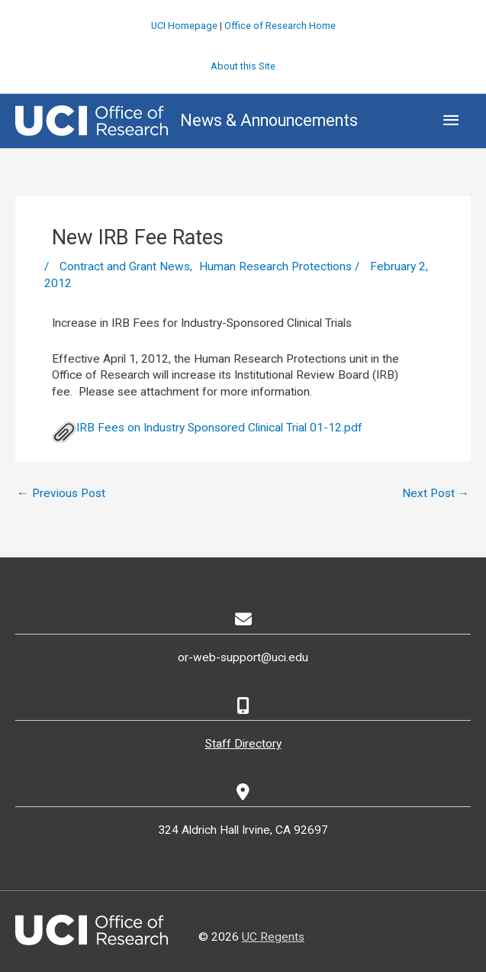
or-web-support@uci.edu (243, 657)
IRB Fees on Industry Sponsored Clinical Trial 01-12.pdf (207, 427)
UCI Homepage (184, 25)
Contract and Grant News (125, 266)
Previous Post (61, 493)
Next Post (436, 493)
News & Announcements (269, 120)
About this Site (243, 66)
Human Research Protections (275, 266)
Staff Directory (243, 744)
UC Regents (273, 937)
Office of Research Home (280, 25)
